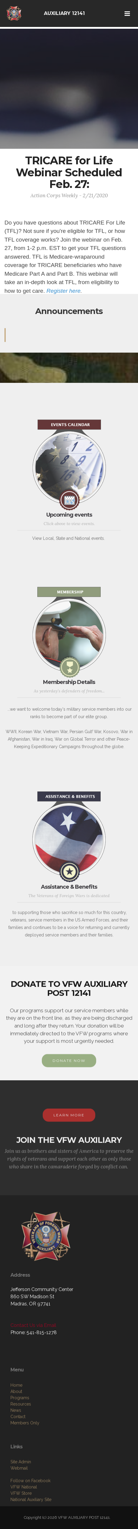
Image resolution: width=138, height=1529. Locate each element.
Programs (19, 1430)
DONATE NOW (69, 1067)
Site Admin (20, 1491)
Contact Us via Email (33, 1325)
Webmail (19, 1497)
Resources (20, 1436)
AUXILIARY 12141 (64, 13)
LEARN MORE (69, 1121)
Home (16, 1417)
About (16, 1424)
